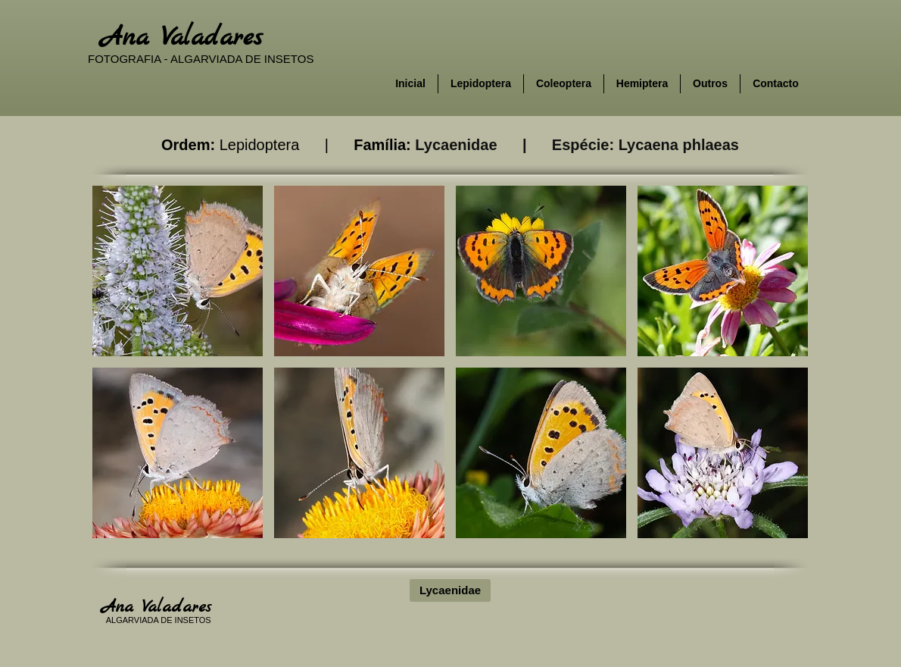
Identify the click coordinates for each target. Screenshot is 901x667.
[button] (177, 271)
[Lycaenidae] (450, 590)
